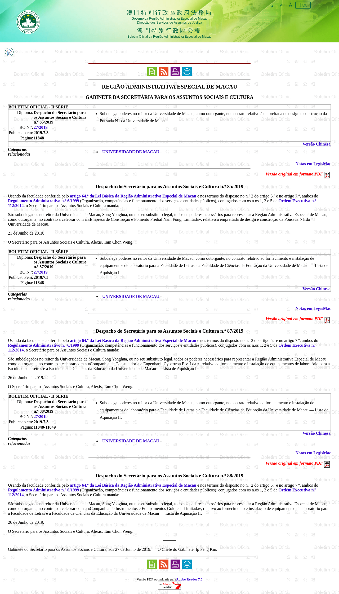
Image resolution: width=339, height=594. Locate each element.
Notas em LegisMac (313, 163)
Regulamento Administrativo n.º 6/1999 (43, 201)
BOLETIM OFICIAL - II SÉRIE (38, 107)
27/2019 (40, 127)
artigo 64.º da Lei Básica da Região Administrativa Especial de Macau (133, 196)
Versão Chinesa (316, 144)
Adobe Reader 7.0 (189, 579)
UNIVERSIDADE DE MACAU (130, 151)
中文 (303, 5)
